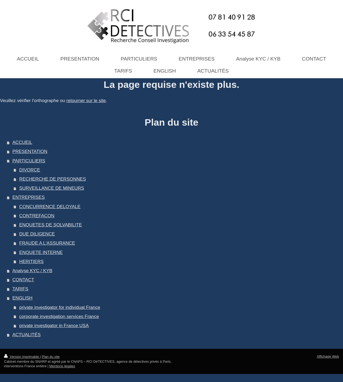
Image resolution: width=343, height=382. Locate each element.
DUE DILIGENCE (37, 234)
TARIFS (20, 288)
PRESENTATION (29, 151)
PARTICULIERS (28, 160)
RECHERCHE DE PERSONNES (52, 179)
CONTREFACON (36, 215)
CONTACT (23, 279)
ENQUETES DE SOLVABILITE (50, 224)
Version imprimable (22, 357)
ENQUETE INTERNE (41, 252)
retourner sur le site (86, 100)
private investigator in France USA (54, 325)
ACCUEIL (22, 142)
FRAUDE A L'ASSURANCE (47, 243)
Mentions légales (62, 366)
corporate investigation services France (59, 316)
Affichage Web (328, 356)
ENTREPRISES (28, 197)
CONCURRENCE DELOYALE (50, 206)
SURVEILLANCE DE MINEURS (51, 188)
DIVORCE (29, 170)
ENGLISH (22, 298)
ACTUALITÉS (26, 334)
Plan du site (51, 357)
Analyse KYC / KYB (32, 270)
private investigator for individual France (59, 307)
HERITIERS (31, 261)
